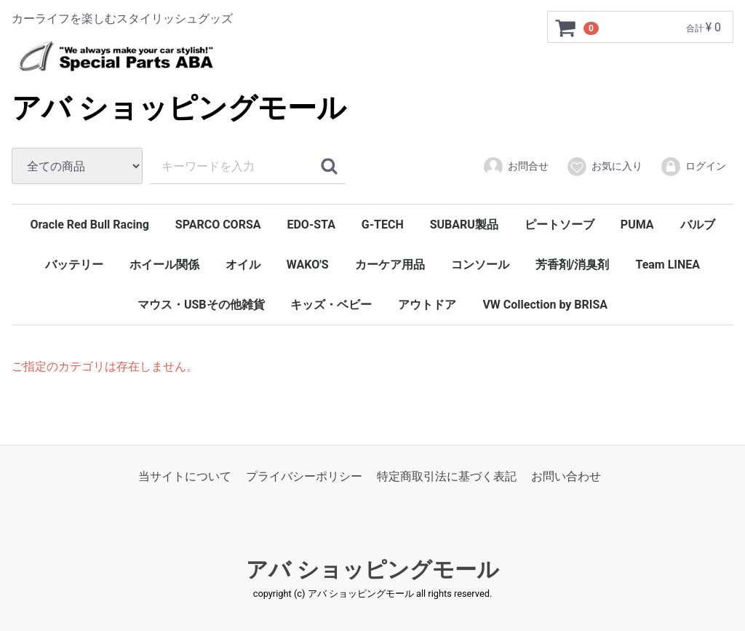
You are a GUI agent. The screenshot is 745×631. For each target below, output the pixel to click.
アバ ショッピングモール (179, 108)
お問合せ (515, 167)
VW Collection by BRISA (544, 304)
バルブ (697, 224)
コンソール (480, 264)
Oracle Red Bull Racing (89, 224)
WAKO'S (308, 264)
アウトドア (427, 304)
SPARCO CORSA (218, 224)
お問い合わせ (566, 476)
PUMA (637, 224)
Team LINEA (667, 264)
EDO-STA (311, 224)
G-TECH (383, 224)
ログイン (693, 167)
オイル (243, 264)
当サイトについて (184, 476)
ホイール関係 (164, 264)
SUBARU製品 (464, 224)
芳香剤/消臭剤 (572, 264)
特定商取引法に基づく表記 (447, 476)
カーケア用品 (390, 264)
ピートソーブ (559, 224)
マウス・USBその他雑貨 (201, 304)
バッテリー (74, 264)
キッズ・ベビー (331, 304)
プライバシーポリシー (304, 476)
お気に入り (604, 167)
